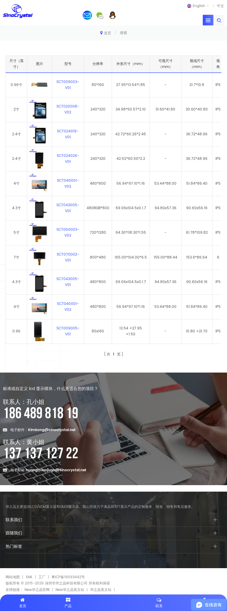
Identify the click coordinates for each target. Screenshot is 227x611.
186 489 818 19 (40, 413)
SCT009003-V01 (67, 85)
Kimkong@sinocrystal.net (52, 430)
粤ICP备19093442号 (68, 577)
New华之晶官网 (37, 590)
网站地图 (13, 577)
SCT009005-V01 (68, 331)
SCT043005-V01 (67, 208)
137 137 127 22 (40, 454)
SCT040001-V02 (68, 183)
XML (29, 577)
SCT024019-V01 (68, 134)
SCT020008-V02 (67, 109)
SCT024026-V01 (68, 159)
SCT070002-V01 (68, 257)
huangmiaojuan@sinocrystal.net (56, 470)
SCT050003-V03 (67, 232)
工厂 (42, 577)
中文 (220, 6)
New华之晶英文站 (70, 590)
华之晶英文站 (100, 590)
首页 (105, 33)
